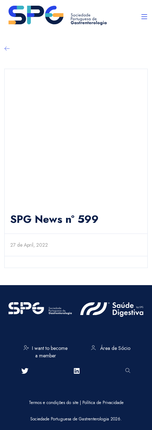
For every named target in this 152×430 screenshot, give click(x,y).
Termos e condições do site (53, 402)
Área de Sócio (110, 348)
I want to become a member (45, 351)
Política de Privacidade (103, 402)
